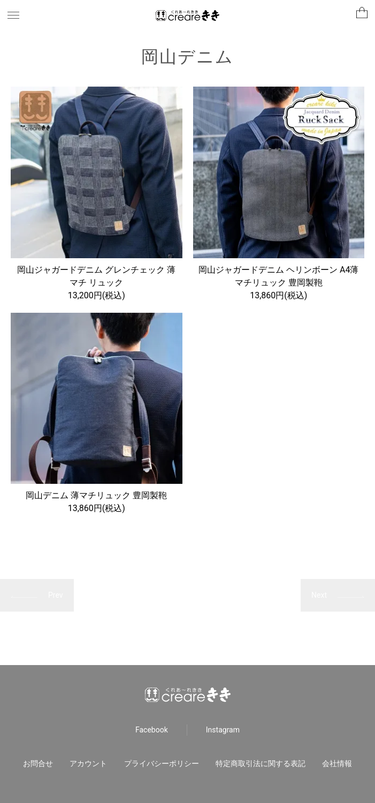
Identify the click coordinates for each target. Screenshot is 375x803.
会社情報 (337, 763)
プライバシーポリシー (161, 763)
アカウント (88, 763)
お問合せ (38, 763)
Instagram (223, 729)
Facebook (151, 729)
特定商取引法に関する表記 (260, 763)
